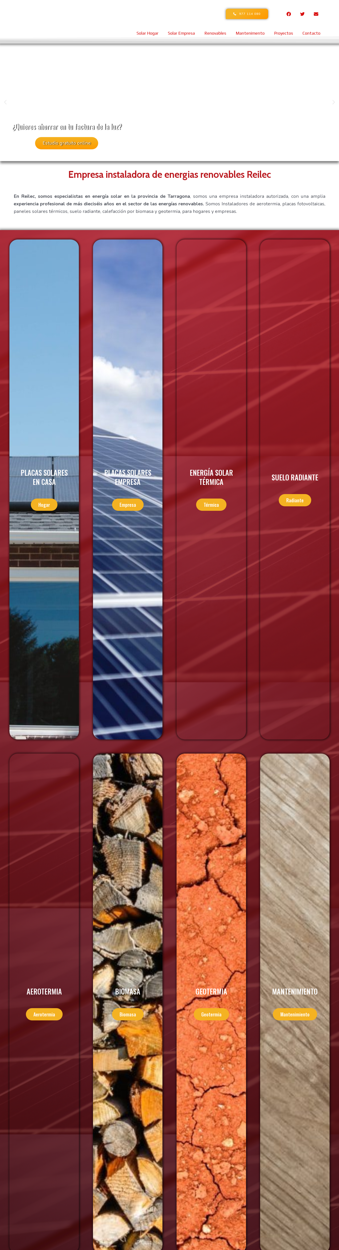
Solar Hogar (147, 33)
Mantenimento (250, 33)
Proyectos (283, 33)
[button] (5, 102)
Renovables (215, 33)
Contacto (311, 33)
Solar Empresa (181, 33)
